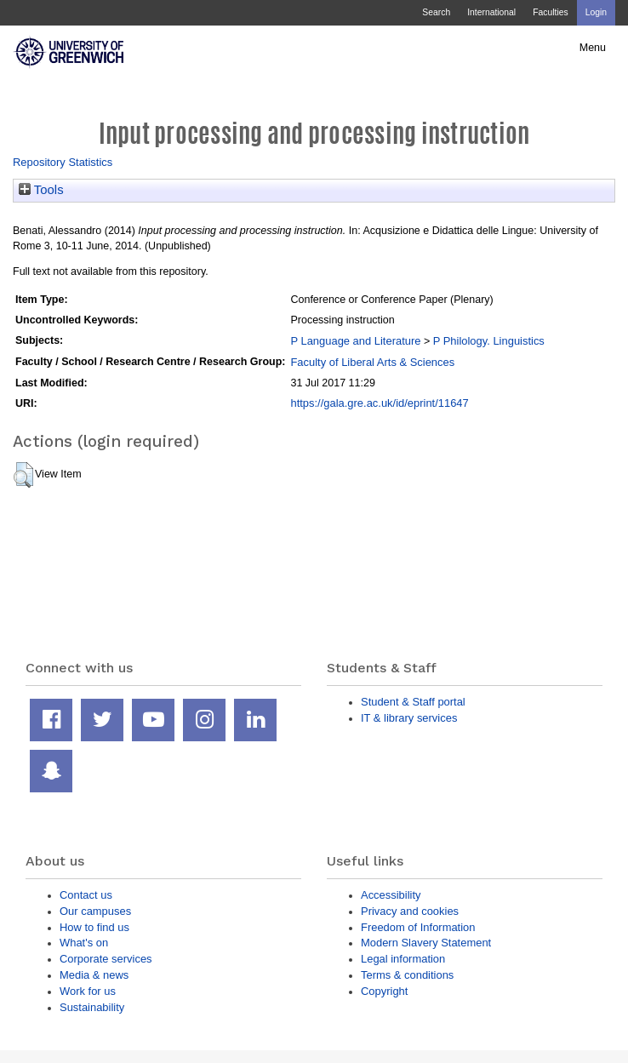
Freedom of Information (418, 927)
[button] (23, 475)
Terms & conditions (407, 975)
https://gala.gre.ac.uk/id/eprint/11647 (379, 403)
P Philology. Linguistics (489, 340)
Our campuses (95, 911)
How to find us (94, 927)
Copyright (384, 991)
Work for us (88, 991)
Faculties (550, 12)
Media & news (94, 975)
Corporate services (106, 958)
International (491, 12)
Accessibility (390, 895)
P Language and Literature (355, 340)
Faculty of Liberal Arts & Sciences (372, 362)
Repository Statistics (62, 162)
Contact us (86, 895)
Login (596, 12)
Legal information (403, 958)
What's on (84, 942)
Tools (41, 190)
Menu (592, 48)
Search (436, 12)
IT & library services (409, 718)
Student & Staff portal (413, 701)
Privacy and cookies (410, 911)
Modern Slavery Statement (426, 942)
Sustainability (92, 1007)
